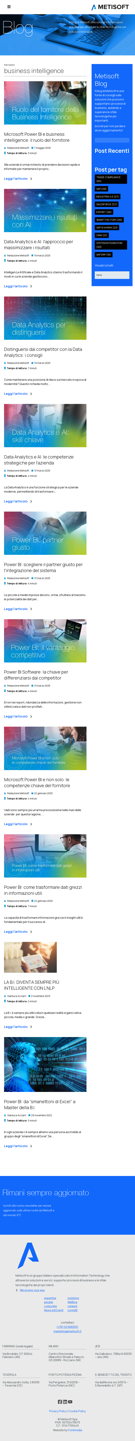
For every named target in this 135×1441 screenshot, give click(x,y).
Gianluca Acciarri (16, 996)
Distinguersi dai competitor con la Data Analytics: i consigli (43, 352)
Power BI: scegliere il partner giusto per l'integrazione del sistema (43, 567)
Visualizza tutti (104, 265)
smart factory (109, 219)
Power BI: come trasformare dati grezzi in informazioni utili (43, 890)
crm (101, 235)
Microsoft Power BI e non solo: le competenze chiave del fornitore (37, 782)
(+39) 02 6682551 (67, 1327)
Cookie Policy (77, 1411)
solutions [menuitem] (73, 1298)
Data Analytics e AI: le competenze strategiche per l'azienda (39, 460)
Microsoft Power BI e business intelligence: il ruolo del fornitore (37, 137)
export (104, 212)
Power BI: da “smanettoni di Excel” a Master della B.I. (39, 1104)
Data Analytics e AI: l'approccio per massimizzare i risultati (38, 244)
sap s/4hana (107, 227)
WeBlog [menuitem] (72, 1302)
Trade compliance (108, 179)
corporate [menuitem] (50, 1306)
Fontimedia (75, 1430)
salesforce (106, 204)
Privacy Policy (58, 1411)
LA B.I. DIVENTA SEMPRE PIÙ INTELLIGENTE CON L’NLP (31, 985)
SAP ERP (103, 254)
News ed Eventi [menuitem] (53, 1310)
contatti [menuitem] (73, 1310)
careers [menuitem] (72, 1306)
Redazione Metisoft (18, 147)
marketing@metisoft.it (67, 1331)
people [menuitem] (48, 1302)
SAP (101, 188)
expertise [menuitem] (50, 1298)
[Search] (112, 275)
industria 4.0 (107, 196)
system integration (109, 244)
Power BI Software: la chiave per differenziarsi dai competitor (36, 675)
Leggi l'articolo (18, 178)
